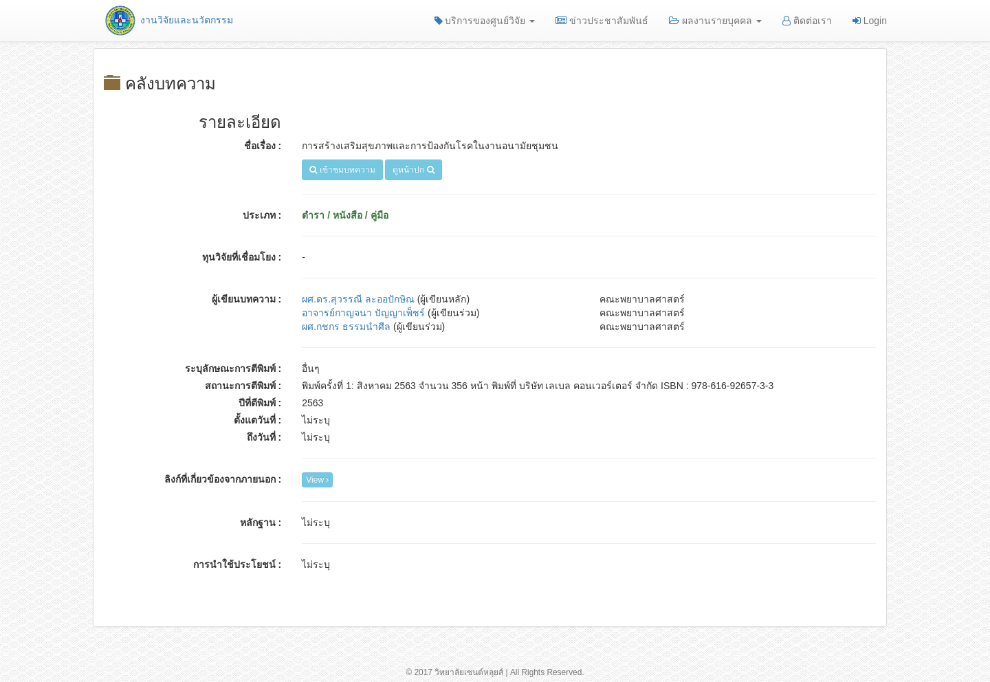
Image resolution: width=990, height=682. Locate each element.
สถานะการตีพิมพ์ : (243, 385)
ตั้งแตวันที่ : (258, 420)
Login (869, 20)
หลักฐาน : (261, 522)
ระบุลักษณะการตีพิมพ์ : (233, 368)
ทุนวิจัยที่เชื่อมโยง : (242, 257)
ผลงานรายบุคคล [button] (715, 20)
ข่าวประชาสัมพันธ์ (602, 20)
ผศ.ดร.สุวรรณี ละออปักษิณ (358, 299)
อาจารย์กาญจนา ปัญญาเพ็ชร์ (363, 312)
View (317, 480)
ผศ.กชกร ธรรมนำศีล (346, 326)
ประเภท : (262, 215)
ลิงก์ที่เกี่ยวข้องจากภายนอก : (223, 479)
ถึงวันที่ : (264, 437)
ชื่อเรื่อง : (263, 145)
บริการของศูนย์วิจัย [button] (485, 20)
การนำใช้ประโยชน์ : (237, 564)
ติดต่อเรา (807, 20)
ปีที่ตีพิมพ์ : (260, 402)
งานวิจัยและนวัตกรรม (168, 19)
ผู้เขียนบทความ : (247, 299)
